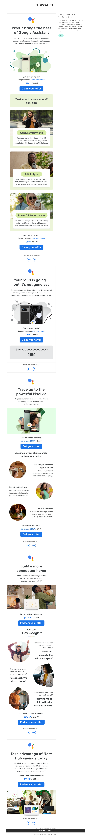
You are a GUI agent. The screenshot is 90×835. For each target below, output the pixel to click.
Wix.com (54, 834)
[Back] (61, 35)
